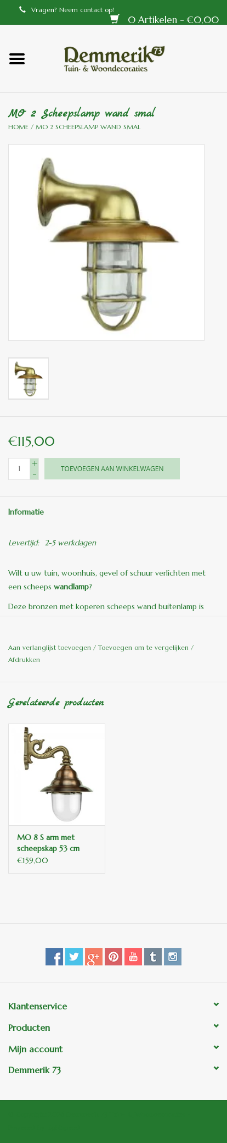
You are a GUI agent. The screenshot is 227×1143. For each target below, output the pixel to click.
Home (18, 127)
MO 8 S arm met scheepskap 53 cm (48, 842)
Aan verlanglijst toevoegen (50, 647)
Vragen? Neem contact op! (66, 9)
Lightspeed (63, 1127)
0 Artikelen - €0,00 (164, 20)
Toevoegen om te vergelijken (144, 647)
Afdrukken (24, 659)
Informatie (26, 512)
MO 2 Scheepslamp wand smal (88, 127)
